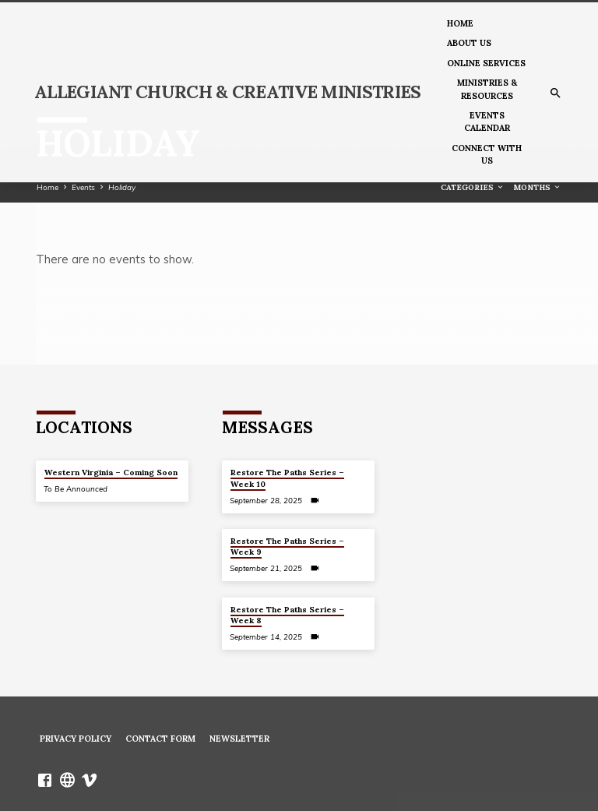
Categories (473, 187)
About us (469, 42)
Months (537, 187)
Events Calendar (487, 121)
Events (83, 187)
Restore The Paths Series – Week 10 (287, 477)
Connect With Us (487, 154)
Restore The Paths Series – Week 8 (287, 615)
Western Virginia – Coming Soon (111, 472)
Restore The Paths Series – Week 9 (287, 546)
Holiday (121, 187)
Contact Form (160, 738)
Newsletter (239, 738)
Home (460, 23)
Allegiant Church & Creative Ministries (227, 91)
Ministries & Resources (487, 88)
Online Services (486, 63)
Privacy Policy (75, 738)
